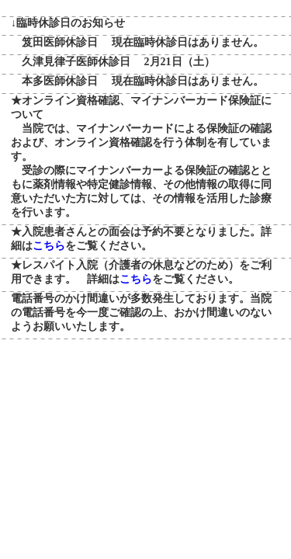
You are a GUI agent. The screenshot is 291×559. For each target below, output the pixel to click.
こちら (49, 246)
